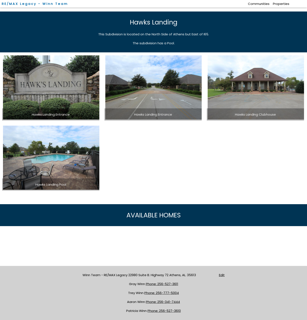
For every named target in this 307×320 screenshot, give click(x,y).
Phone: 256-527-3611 (162, 284)
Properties (281, 3)
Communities (258, 3)
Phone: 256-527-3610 (164, 311)
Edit (222, 275)
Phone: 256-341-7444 (163, 302)
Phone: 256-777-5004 (161, 293)
